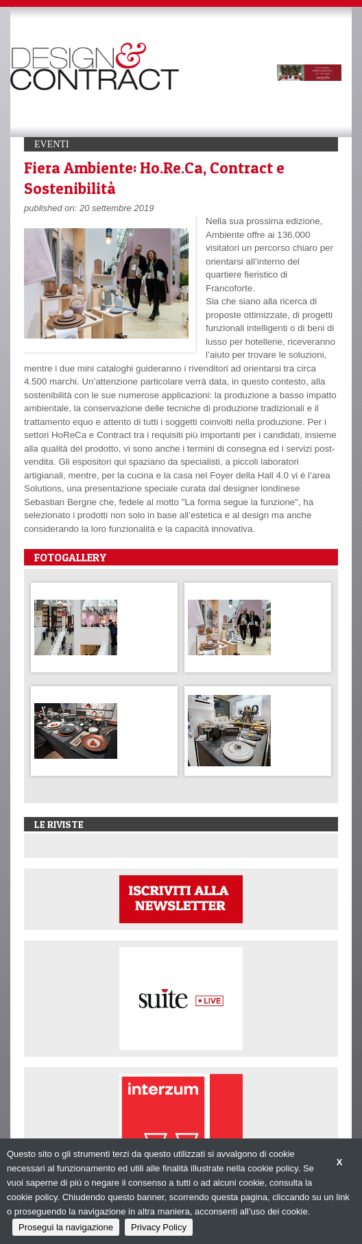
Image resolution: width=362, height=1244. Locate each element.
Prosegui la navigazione (66, 1227)
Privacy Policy (158, 1227)
